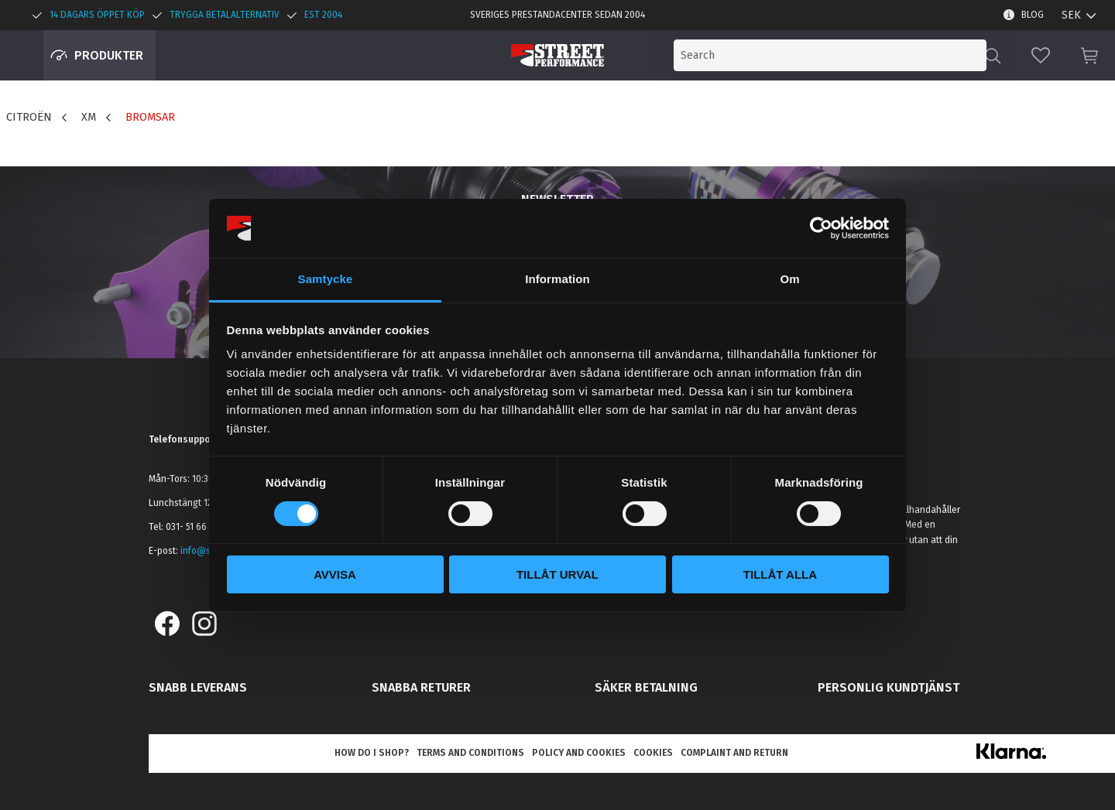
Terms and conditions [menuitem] (470, 752)
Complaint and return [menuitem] (734, 752)
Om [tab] (789, 278)
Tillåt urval (557, 574)
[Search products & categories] (858, 55)
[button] (1040, 55)
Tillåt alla (780, 574)
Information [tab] (557, 278)
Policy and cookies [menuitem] (579, 752)
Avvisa (335, 574)
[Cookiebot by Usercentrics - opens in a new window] (821, 228)
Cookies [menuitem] (653, 752)
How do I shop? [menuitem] (371, 752)
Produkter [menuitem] (108, 55)
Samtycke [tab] (325, 278)
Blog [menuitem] (1032, 14)
